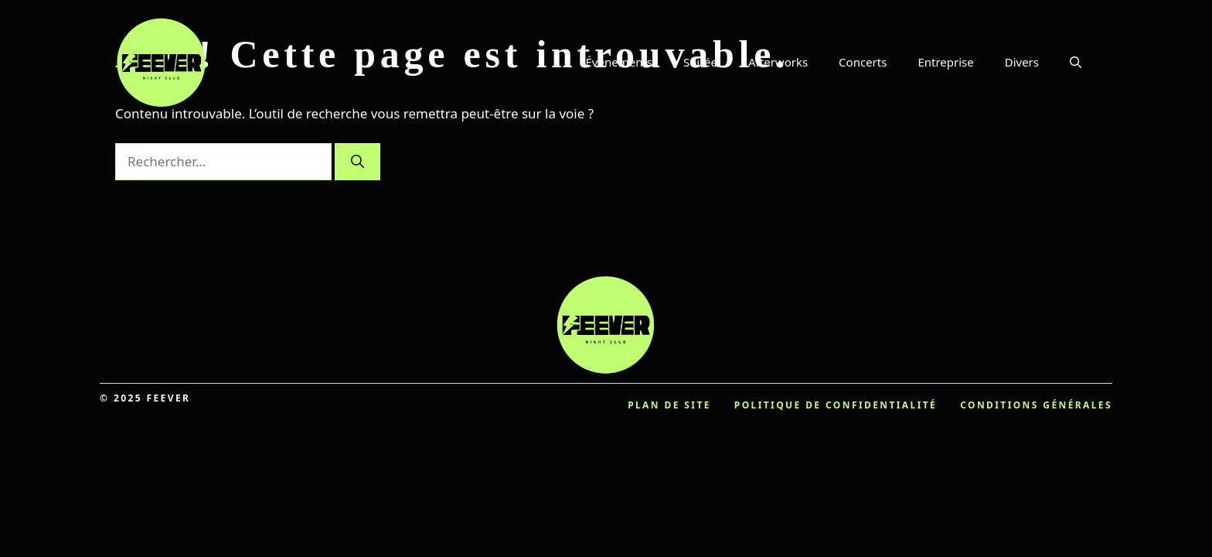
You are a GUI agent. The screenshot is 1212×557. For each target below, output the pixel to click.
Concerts (863, 62)
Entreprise (945, 62)
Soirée (700, 62)
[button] (1075, 62)
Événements (619, 62)
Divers (1022, 62)
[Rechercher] (357, 161)
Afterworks (778, 62)
